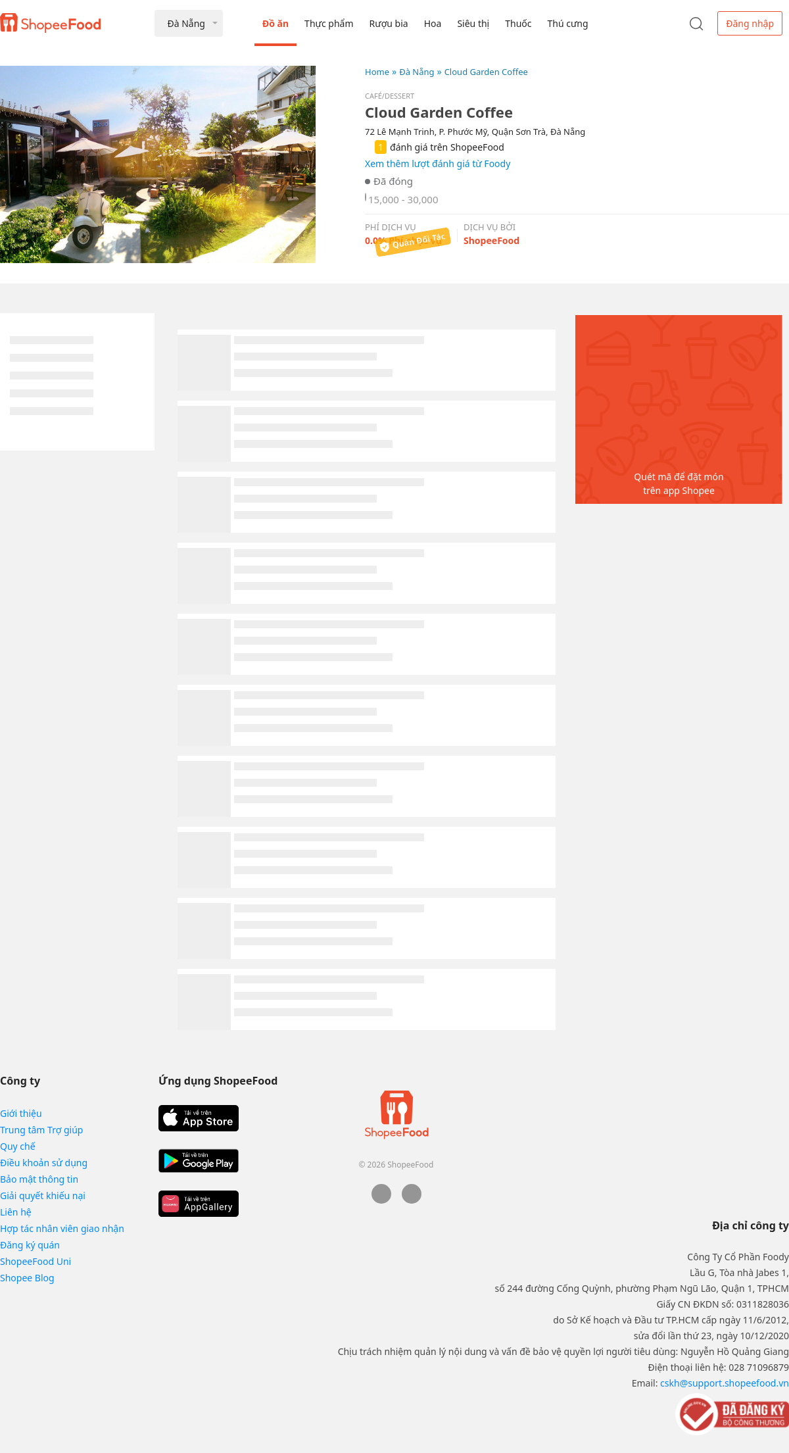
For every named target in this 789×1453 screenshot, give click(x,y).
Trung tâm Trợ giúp (41, 1129)
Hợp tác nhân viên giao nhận (62, 1228)
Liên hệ (16, 1212)
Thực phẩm (328, 23)
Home (377, 72)
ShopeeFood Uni (35, 1261)
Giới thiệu (21, 1113)
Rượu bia (389, 23)
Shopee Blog (27, 1277)
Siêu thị (473, 23)
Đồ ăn (275, 23)
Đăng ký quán (30, 1245)
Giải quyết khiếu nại (42, 1195)
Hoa (433, 23)
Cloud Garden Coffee (486, 72)
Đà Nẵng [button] (185, 23)
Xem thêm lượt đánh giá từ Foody (437, 163)
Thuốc (518, 23)
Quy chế (18, 1146)
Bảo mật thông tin (39, 1179)
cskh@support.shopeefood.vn (724, 1383)
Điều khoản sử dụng (43, 1162)
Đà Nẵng (416, 72)
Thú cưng (567, 23)
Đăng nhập (750, 23)
